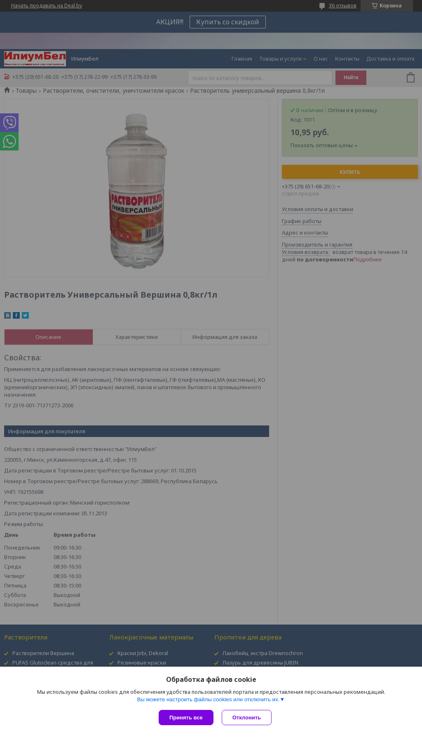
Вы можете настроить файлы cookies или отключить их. (208, 699)
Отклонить (246, 717)
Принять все (186, 717)
